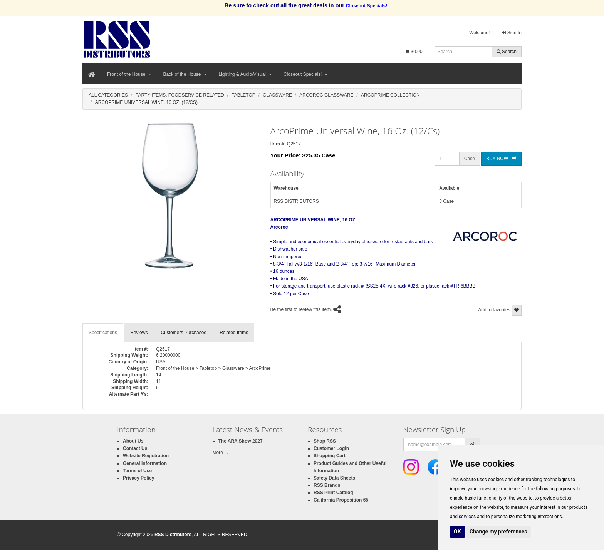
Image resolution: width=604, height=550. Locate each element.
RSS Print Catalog (333, 492)
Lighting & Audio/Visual (245, 74)
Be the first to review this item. (301, 309)
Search (507, 51)
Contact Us (135, 448)
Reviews (139, 332)
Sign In (512, 32)
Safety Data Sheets (334, 478)
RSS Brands (327, 485)
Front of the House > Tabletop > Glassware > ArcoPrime (213, 368)
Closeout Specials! (306, 74)
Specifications (103, 332)
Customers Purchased (183, 332)
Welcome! (479, 32)
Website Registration (146, 455)
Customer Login (331, 448)
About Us (133, 441)
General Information (145, 463)
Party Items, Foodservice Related (179, 95)
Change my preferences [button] (498, 531)
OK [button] (457, 531)
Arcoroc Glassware (326, 95)
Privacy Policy (138, 478)
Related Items (234, 332)
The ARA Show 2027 (240, 441)
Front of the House (129, 74)
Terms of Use (137, 470)
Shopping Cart (330, 455)
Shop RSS (325, 441)
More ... (220, 452)
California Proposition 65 (341, 500)
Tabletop (243, 95)
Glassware (277, 95)
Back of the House (185, 74)
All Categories (108, 95)
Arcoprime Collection (390, 95)
